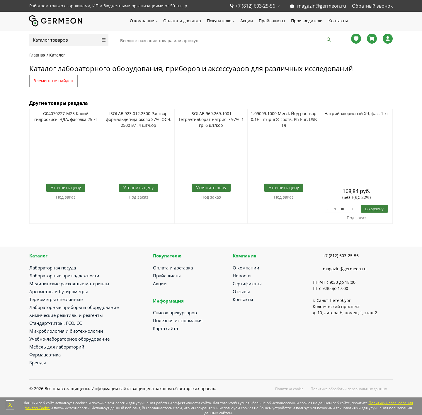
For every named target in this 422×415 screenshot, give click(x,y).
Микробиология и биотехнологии (66, 331)
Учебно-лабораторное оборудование (69, 339)
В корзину (374, 208)
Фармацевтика (45, 355)
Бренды (37, 363)
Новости (242, 276)
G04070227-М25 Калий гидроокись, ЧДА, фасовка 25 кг (65, 116)
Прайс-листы (272, 20)
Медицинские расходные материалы (69, 283)
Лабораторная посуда (52, 268)
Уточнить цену (66, 187)
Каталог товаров (50, 40)
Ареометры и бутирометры (58, 291)
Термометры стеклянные (56, 299)
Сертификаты (247, 283)
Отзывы (241, 291)
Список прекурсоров (175, 312)
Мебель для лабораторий (56, 347)
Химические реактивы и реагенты (66, 315)
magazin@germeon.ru (321, 6)
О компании (142, 20)
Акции (246, 20)
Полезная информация (178, 320)
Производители (307, 20)
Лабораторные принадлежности (64, 276)
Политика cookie (289, 388)
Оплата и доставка (182, 20)
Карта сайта (165, 328)
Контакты (338, 20)
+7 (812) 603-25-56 (255, 6)
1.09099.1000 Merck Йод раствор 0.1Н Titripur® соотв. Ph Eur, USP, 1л (284, 119)
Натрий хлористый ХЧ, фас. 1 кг (356, 113)
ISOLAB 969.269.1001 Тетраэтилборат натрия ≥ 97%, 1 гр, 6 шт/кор (211, 119)
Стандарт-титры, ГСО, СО (56, 323)
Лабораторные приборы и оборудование (74, 307)
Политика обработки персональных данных (349, 388)
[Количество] (335, 209)
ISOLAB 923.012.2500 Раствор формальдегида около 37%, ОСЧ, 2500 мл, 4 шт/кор (138, 119)
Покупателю (219, 20)
